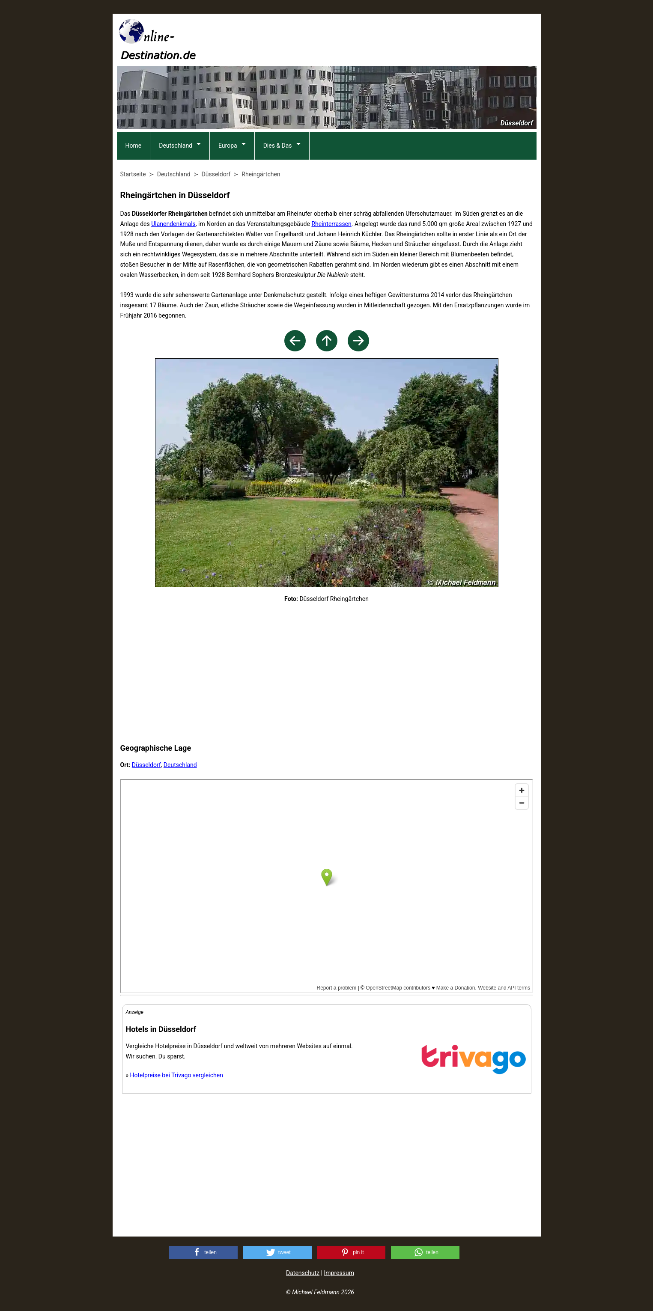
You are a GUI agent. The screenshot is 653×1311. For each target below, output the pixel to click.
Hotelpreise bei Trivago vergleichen (176, 1075)
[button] (203, 1252)
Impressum (339, 1272)
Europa (227, 145)
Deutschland (175, 145)
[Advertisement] (381, 39)
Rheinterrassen (331, 223)
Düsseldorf (146, 764)
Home (133, 145)
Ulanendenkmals (173, 223)
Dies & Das (277, 145)
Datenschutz (302, 1272)
